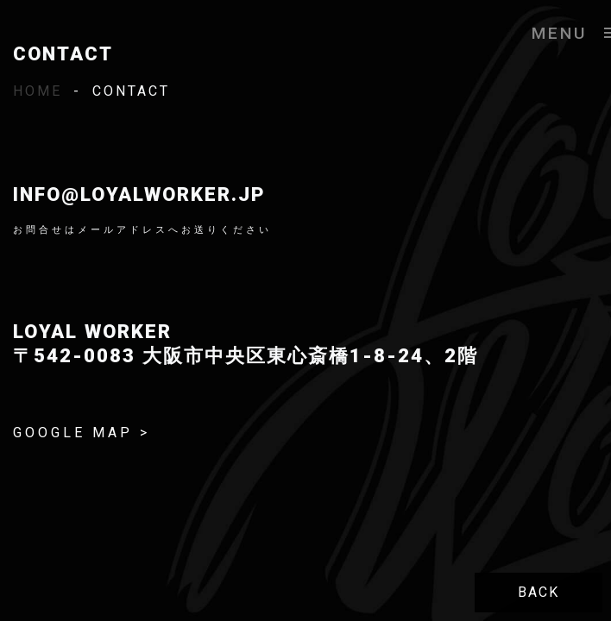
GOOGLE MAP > (81, 432)
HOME (37, 91)
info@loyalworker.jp (139, 194)
